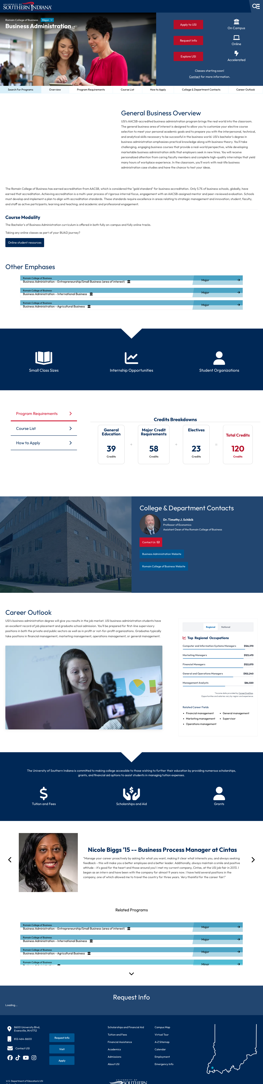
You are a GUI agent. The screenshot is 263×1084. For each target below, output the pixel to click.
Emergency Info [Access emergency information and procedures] (164, 1064)
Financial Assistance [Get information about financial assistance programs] (120, 1042)
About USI (113, 1064)
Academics (114, 1049)
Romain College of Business (21, 20)
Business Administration (40, 26)
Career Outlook (245, 89)
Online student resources (24, 242)
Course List (127, 89)
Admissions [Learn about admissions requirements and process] (114, 1056)
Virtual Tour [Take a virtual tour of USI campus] (162, 1034)
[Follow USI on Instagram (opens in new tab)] (34, 1058)
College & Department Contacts (201, 89)
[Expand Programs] (131, 973)
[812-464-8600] (23, 1039)
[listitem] (131, 280)
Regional (210, 627)
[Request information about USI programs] (61, 1037)
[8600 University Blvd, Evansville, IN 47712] (23, 1029)
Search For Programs (20, 89)
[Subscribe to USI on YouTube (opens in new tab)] (25, 1058)
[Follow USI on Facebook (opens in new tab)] (10, 1058)
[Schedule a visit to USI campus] (61, 1049)
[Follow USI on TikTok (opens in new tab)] (17, 1058)
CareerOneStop (246, 693)
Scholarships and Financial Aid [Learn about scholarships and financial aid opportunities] (126, 1027)
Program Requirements (91, 89)
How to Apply (158, 89)
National (225, 627)
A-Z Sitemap (162, 1042)
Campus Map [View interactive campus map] (162, 1027)
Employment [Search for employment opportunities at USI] (162, 1056)
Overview (55, 89)
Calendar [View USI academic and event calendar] (160, 1049)
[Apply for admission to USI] (61, 1060)
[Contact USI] (18, 1048)
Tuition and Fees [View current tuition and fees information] (117, 1034)
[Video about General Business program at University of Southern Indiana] (56, 136)
